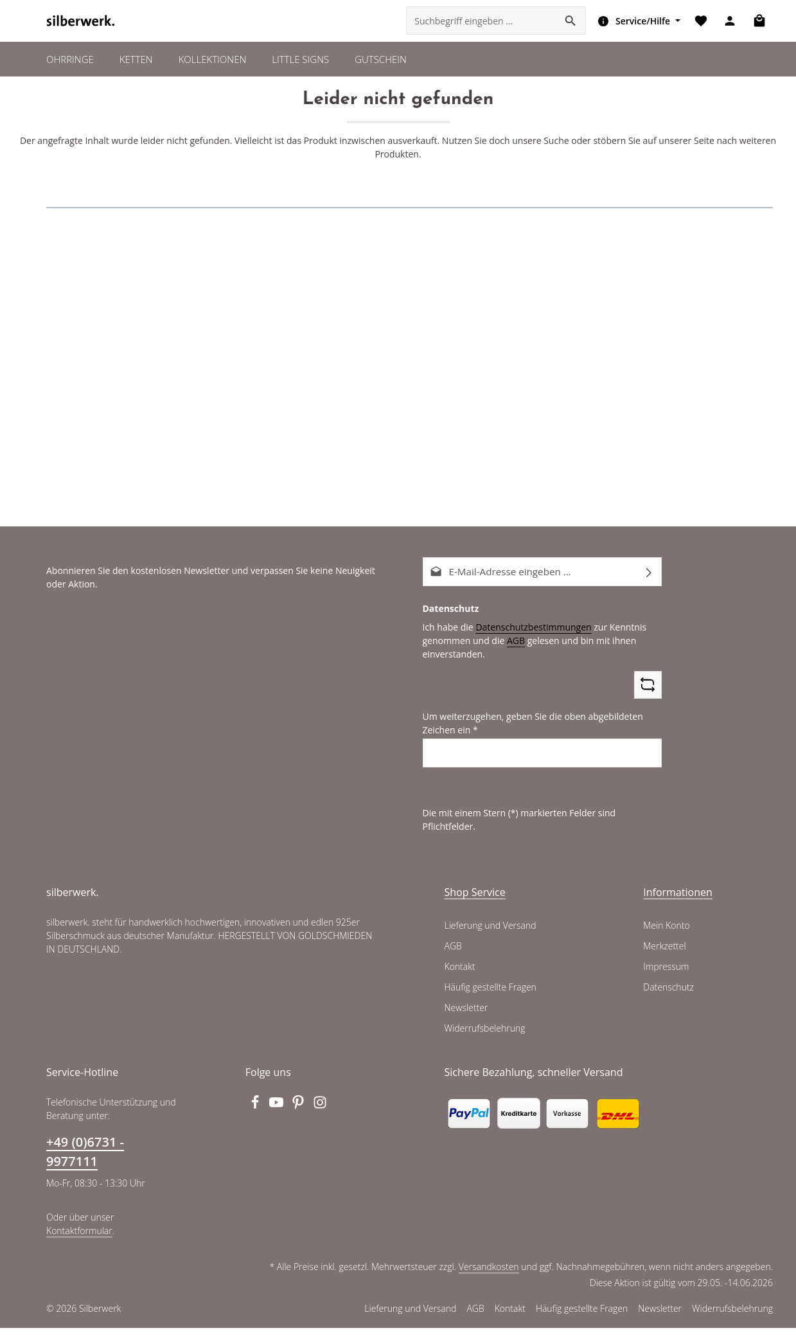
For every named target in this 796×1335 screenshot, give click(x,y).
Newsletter (466, 1015)
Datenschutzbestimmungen (528, 648)
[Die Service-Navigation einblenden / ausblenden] (634, 32)
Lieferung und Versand (490, 932)
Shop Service (475, 898)
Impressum (665, 974)
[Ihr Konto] (729, 32)
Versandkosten (491, 1274)
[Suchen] (568, 32)
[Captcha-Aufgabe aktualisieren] (648, 706)
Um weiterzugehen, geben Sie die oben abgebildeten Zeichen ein (528, 745)
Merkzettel (664, 953)
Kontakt (460, 974)
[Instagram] (320, 1113)
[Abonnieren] (649, 593)
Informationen (674, 898)
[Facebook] (256, 1113)
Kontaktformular (78, 1237)
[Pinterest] (300, 1113)
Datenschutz (668, 994)
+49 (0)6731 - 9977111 (85, 1159)
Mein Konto (666, 932)
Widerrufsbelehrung (484, 1035)
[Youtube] (278, 1113)
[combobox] (479, 32)
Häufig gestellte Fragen (491, 994)
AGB (511, 661)
